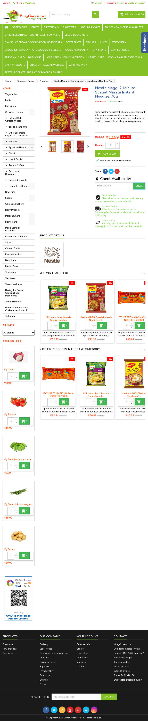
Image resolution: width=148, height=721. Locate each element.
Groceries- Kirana (16, 50)
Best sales (8, 653)
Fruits (35, 27)
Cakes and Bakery (77, 50)
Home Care (52, 57)
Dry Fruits (99, 50)
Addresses (82, 657)
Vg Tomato (10, 414)
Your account (87, 636)
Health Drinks (15, 159)
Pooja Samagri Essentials (125, 57)
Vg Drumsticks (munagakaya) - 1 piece (18, 504)
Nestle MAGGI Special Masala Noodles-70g (96, 319)
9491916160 (29, 3)
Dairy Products (15, 65)
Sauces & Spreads (18, 180)
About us (44, 657)
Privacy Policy (47, 671)
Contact (6, 3)
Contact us (45, 675)
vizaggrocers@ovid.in (131, 679)
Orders (80, 648)
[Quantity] (10, 376)
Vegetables (19, 27)
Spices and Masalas (19, 147)
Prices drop (8, 644)
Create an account (136, 3)
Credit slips (82, 653)
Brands (8, 325)
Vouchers (81, 662)
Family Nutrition (73, 57)
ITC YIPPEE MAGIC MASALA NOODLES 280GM (58, 395)
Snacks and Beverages (12, 173)
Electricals (51, 27)
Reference (100, 101)
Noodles (13, 141)
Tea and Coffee (16, 165)
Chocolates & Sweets (46, 50)
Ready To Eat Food (18, 186)
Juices (104, 42)
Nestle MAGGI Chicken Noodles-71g (134, 395)
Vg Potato (9, 549)
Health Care (96, 57)
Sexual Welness (53, 65)
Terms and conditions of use (54, 653)
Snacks (34, 65)
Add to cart (107, 154)
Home (7, 88)
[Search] (74, 14)
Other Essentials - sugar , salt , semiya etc (32, 35)
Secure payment (48, 662)
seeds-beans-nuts (76, 35)
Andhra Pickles (90, 27)
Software (10, 316)
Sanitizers (69, 27)
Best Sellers (12, 341)
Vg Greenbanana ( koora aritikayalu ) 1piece (18, 459)
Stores (43, 684)
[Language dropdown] (99, 3)
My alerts (81, 666)
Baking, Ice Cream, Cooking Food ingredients (33, 42)
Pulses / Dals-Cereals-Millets (124, 27)
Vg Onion (9, 369)
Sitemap (44, 679)
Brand (113, 101)
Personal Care (14, 57)
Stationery (119, 42)
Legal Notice (46, 648)
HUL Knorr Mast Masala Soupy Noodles (58, 319)
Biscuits (91, 42)
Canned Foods (120, 50)
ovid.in (126, 671)
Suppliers (44, 666)
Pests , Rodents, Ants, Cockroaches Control (34, 72)
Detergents (73, 42)
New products (10, 648)
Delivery (44, 644)
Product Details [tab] (52, 235)
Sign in (120, 3)
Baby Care (34, 57)
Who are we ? (78, 65)
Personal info (83, 644)
